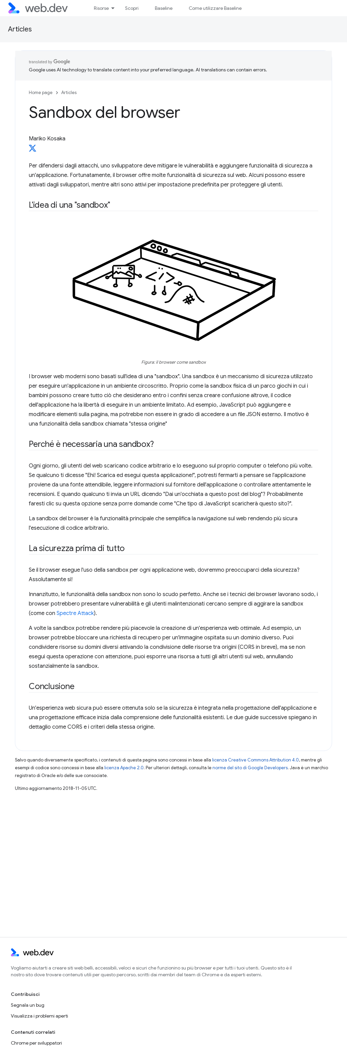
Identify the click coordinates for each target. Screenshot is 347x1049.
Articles (20, 29)
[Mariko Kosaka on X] (32, 150)
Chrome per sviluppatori (36, 1043)
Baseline (163, 8)
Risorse (101, 8)
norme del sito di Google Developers (250, 768)
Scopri (132, 8)
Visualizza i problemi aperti (39, 1016)
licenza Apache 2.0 (124, 768)
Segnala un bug (27, 1005)
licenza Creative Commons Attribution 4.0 (255, 760)
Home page (41, 92)
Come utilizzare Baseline (215, 8)
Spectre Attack (75, 613)
